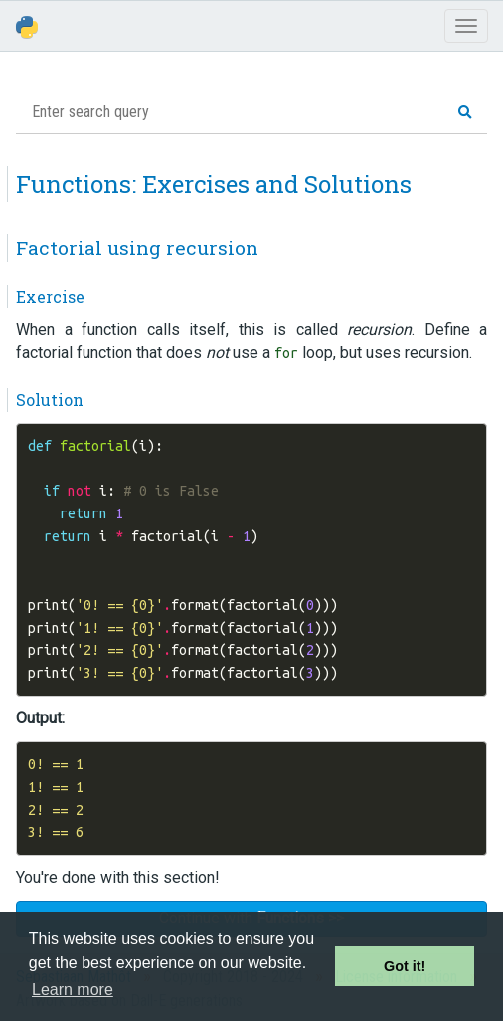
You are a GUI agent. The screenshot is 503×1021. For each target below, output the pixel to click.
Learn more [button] (72, 989)
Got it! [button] (404, 966)
